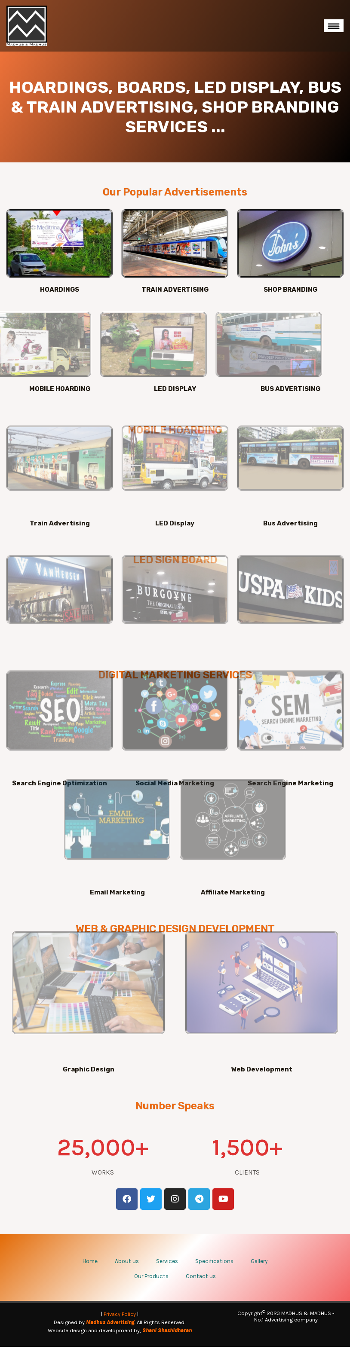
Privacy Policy (120, 1325)
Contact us (201, 1287)
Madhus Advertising (110, 1333)
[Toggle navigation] (334, 25)
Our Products (151, 1287)
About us (127, 1272)
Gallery (259, 1272)
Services (167, 1272)
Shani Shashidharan (167, 1341)
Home (90, 1272)
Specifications (214, 1272)
